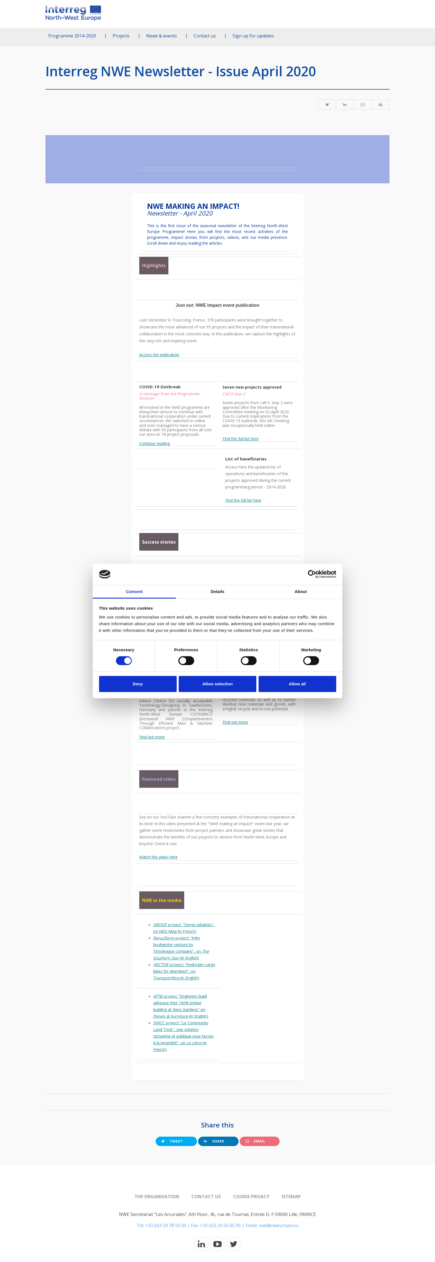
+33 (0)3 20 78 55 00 (165, 1225)
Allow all (297, 683)
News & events (161, 36)
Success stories (159, 542)
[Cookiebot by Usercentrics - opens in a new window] (312, 574)
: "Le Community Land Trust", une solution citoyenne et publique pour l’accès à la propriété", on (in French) (183, 1036)
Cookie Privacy (251, 1196)
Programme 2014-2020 (72, 36)
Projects (121, 36)
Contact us (205, 36)
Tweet (172, 1141)
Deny (138, 683)
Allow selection (217, 683)
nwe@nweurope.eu (279, 1225)
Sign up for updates (253, 36)
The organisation (157, 1196)
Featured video (159, 779)
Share (214, 1141)
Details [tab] (217, 591)
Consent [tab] (134, 591)
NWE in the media (161, 900)
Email (255, 1141)
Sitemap (291, 1196)
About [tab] (301, 591)
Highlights (154, 265)
